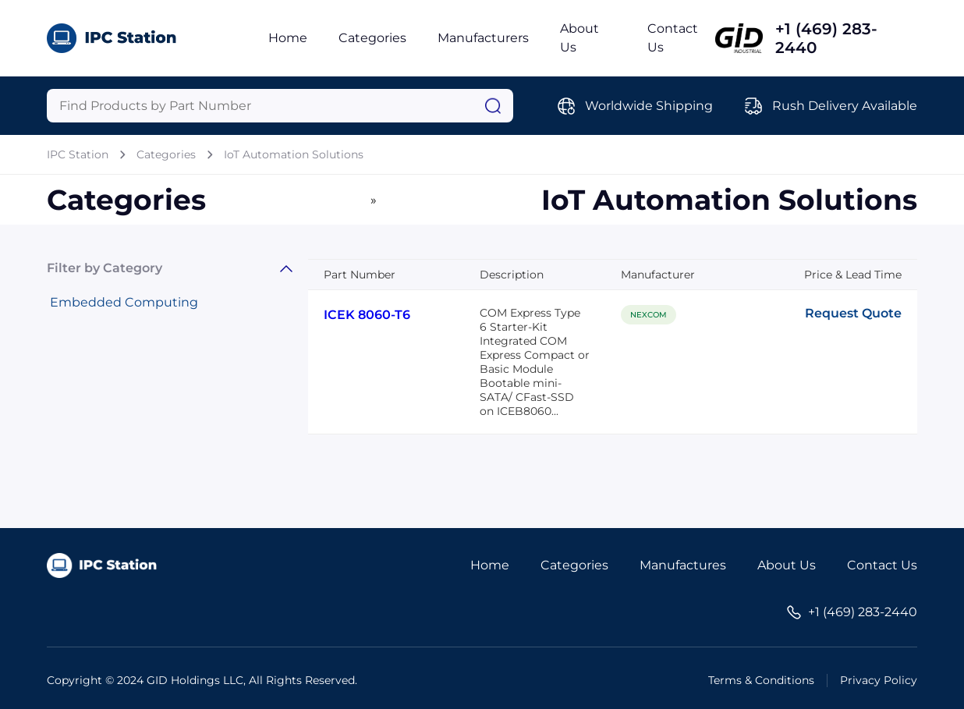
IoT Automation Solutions (293, 154)
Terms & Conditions (761, 680)
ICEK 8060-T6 (367, 314)
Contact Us (882, 565)
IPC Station (77, 154)
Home (287, 37)
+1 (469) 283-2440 (826, 38)
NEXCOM (648, 315)
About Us (786, 565)
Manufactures (683, 565)
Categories (372, 37)
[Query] (280, 105)
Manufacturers (483, 37)
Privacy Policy (878, 680)
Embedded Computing (124, 302)
